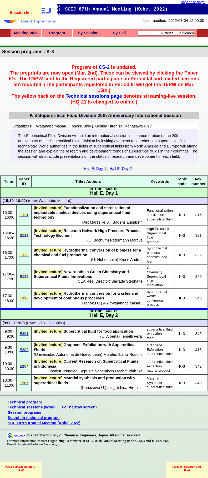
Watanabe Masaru (54, 201)
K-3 (182, 215)
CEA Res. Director (93, 281)
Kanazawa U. (93, 388)
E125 (23, 276)
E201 (23, 334)
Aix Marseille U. (96, 222)
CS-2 (104, 67)
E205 (23, 383)
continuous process (155, 302)
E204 (23, 366)
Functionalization (160, 211)
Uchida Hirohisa (50, 323)
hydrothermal (157, 248)
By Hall (119, 33)
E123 (23, 255)
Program (57, 33)
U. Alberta (110, 336)
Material (153, 242)
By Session (88, 33)
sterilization (155, 215)
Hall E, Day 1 (95, 168)
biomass (153, 253)
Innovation (155, 285)
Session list (21, 12)
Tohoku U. (92, 303)
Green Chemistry (154, 270)
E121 (23, 215)
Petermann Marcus (126, 240)
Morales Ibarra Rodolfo (123, 354)
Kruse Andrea (131, 260)
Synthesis (154, 383)
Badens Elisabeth (128, 222)
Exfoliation (155, 350)
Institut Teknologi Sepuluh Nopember (81, 371)
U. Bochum (98, 240)
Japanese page (193, 2)
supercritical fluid (160, 219)
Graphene (154, 345)
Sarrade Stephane (127, 281)
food (150, 338)
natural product (158, 370)
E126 (23, 298)
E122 (23, 235)
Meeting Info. (26, 33)
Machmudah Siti (129, 371)
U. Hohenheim (104, 260)
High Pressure (158, 229)
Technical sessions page (93, 96)
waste (151, 296)
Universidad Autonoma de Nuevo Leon (68, 354)
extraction (154, 334)
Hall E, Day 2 (120, 168)
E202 (23, 350)
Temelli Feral (132, 336)
